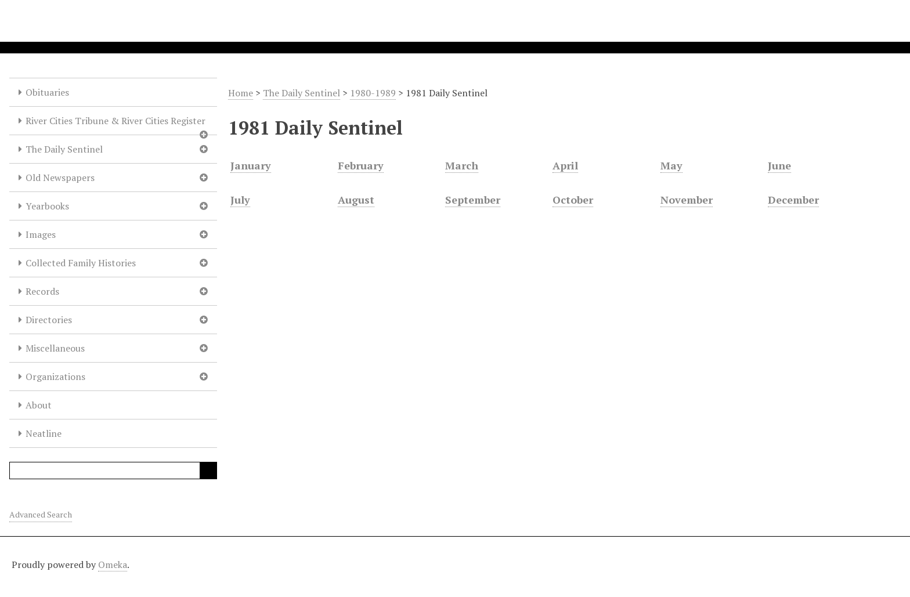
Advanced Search (40, 514)
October (572, 200)
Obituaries (47, 92)
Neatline (44, 433)
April (565, 165)
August (356, 200)
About (39, 405)
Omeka (112, 564)
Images (41, 234)
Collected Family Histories (81, 262)
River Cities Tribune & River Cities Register (115, 120)
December (793, 200)
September (472, 200)
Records (42, 291)
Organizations (55, 376)
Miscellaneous (55, 348)
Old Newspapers (60, 177)
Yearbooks (47, 206)
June (779, 165)
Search (208, 470)
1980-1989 (373, 92)
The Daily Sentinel (64, 149)
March (461, 165)
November (686, 200)
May (671, 165)
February (361, 165)
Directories (49, 319)
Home (240, 92)
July (240, 200)
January (250, 165)
